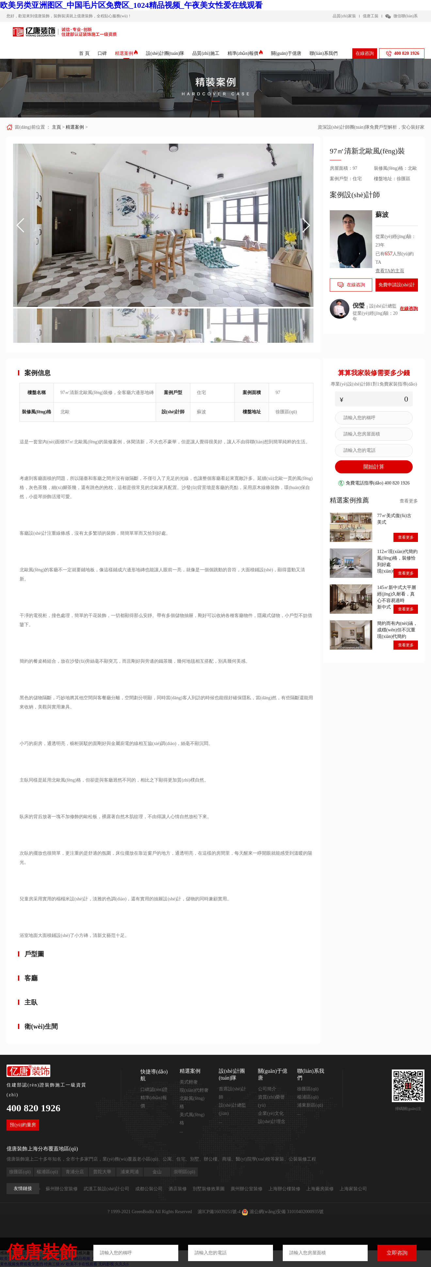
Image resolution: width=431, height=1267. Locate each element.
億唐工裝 (370, 16)
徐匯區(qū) (307, 1088)
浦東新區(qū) (310, 1105)
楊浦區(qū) (307, 1097)
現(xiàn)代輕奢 (194, 1090)
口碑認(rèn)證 (154, 1089)
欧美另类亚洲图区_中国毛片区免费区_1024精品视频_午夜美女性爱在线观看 (131, 5)
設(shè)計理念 (271, 1121)
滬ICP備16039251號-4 (219, 1211)
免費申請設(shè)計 (396, 284)
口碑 (102, 53)
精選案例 (126, 53)
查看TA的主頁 (389, 270)
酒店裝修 (177, 1188)
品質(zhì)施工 (205, 53)
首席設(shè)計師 (232, 1093)
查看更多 (409, 501)
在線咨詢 (365, 53)
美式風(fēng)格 (192, 1118)
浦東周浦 (129, 1171)
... (181, 1131)
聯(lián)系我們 (324, 53)
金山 (157, 1171)
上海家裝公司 (353, 1188)
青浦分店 (75, 1171)
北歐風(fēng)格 (192, 1102)
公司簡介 (267, 1088)
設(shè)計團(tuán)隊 (165, 53)
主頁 (56, 127)
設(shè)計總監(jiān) (232, 1109)
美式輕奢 (189, 1082)
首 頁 (84, 53)
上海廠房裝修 (320, 1188)
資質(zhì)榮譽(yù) (271, 1101)
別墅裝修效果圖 (209, 1188)
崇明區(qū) (184, 1171)
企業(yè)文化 (271, 1113)
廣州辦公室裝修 (247, 1188)
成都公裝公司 (149, 1188)
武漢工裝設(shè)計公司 (106, 1188)
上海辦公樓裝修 (284, 1188)
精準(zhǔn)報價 (245, 53)
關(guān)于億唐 (286, 53)
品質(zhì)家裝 (344, 16)
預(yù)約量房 (23, 1124)
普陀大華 (102, 1171)
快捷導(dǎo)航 (154, 1075)
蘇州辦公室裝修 (62, 1188)
